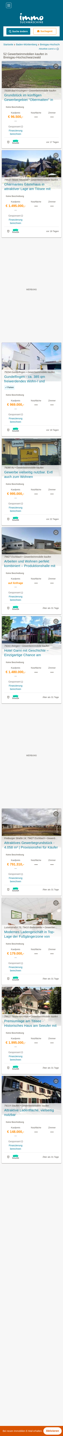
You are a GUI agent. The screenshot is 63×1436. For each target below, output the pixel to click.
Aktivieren (52, 1430)
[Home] (31, 18)
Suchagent (44, 31)
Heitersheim (10, 1415)
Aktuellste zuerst (47, 49)
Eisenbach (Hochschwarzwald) (21, 1408)
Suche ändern (18, 31)
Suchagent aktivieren (31, 1169)
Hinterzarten (10, 1423)
